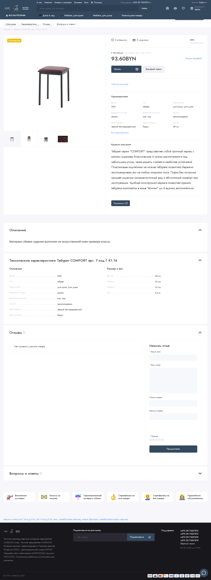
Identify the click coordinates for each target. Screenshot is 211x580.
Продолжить (173, 449)
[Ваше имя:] (173, 357)
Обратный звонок (187, 543)
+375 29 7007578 (189, 537)
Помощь (96, 2)
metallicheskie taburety (70, 519)
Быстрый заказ (154, 69)
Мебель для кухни (72, 15)
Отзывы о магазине (63, 2)
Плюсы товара (155, 397)
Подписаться (140, 537)
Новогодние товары (130, 15)
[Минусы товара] (173, 416)
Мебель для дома (100, 15)
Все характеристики (120, 132)
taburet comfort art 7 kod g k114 (19, 519)
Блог (86, 2)
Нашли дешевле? (193, 58)
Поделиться (121, 203)
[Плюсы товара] (173, 403)
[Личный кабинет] (167, 8)
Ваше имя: (156, 351)
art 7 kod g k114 (44, 519)
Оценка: (155, 436)
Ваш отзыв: (156, 365)
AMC (192, 39)
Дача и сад (47, 15)
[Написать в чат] (204, 573)
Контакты (78, 2)
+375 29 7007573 (189, 533)
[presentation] (173, 429)
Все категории (15, 15)
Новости (48, 2)
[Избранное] (183, 8)
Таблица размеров (119, 84)
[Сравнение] (175, 8)
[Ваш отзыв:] (173, 380)
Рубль (199, 2)
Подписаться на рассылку (87, 530)
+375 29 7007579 (189, 540)
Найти (144, 8)
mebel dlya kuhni (90, 519)
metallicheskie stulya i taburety (114, 519)
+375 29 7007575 (136, 2)
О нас (39, 2)
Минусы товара (156, 411)
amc (56, 519)
